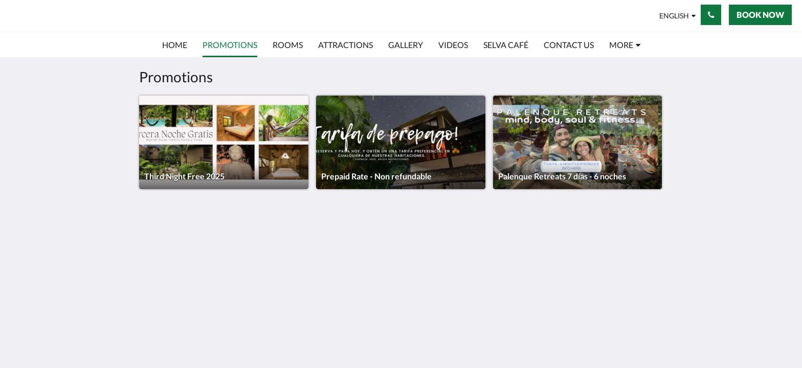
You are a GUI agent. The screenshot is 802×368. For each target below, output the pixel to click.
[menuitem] (174, 45)
